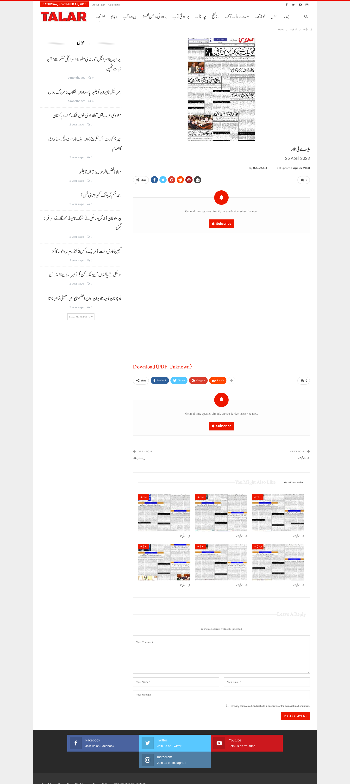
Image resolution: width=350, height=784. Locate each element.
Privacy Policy (101, 765)
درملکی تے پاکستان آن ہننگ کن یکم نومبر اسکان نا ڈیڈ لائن (85, 275)
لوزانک (100, 17)
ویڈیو (114, 17)
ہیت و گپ (129, 17)
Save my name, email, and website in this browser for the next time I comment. (270, 704)
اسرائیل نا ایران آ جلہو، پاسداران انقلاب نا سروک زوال (84, 92)
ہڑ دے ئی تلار (139, 456)
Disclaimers (81, 765)
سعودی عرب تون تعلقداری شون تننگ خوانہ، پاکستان (87, 116)
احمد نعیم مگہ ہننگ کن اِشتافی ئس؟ (101, 195)
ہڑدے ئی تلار (304, 456)
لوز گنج (215, 17)
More (259, 17)
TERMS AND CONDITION (130, 765)
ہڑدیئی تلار (144, 495)
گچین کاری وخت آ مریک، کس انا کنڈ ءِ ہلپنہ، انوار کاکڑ (86, 252)
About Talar (98, 4)
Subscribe (223, 222)
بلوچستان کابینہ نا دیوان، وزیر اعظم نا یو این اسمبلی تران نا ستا (84, 298)
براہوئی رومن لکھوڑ (154, 17)
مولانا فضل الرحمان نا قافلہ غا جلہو (100, 172)
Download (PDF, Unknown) (162, 365)
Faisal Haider (303, 776)
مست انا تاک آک (237, 17)
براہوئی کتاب (180, 17)
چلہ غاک (200, 17)
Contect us (114, 4)
